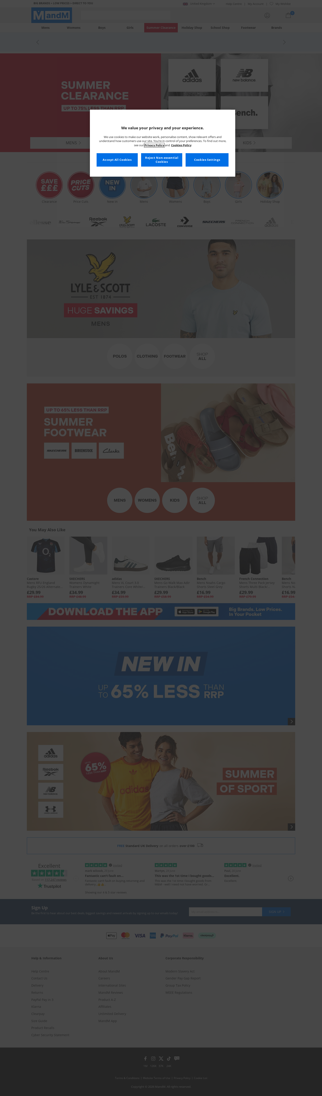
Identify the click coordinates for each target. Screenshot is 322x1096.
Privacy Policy (154, 145)
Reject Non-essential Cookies (161, 160)
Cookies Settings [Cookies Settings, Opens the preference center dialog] (207, 160)
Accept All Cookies (117, 160)
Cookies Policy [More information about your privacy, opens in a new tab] (181, 145)
